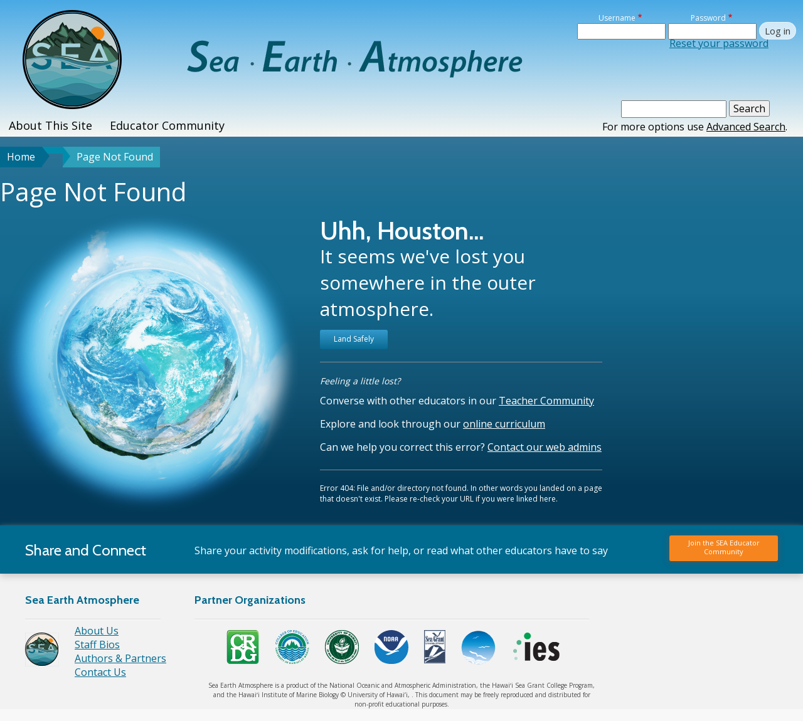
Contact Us (100, 672)
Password (708, 18)
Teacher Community (546, 401)
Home (21, 157)
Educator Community (167, 125)
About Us (97, 631)
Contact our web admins (544, 447)
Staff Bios (97, 644)
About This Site (50, 125)
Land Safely (354, 339)
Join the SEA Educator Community (724, 547)
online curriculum (504, 424)
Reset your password (718, 43)
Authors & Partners (120, 658)
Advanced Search (745, 127)
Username (616, 18)
